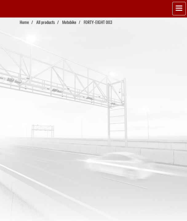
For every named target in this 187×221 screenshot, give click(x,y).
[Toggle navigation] (179, 8)
